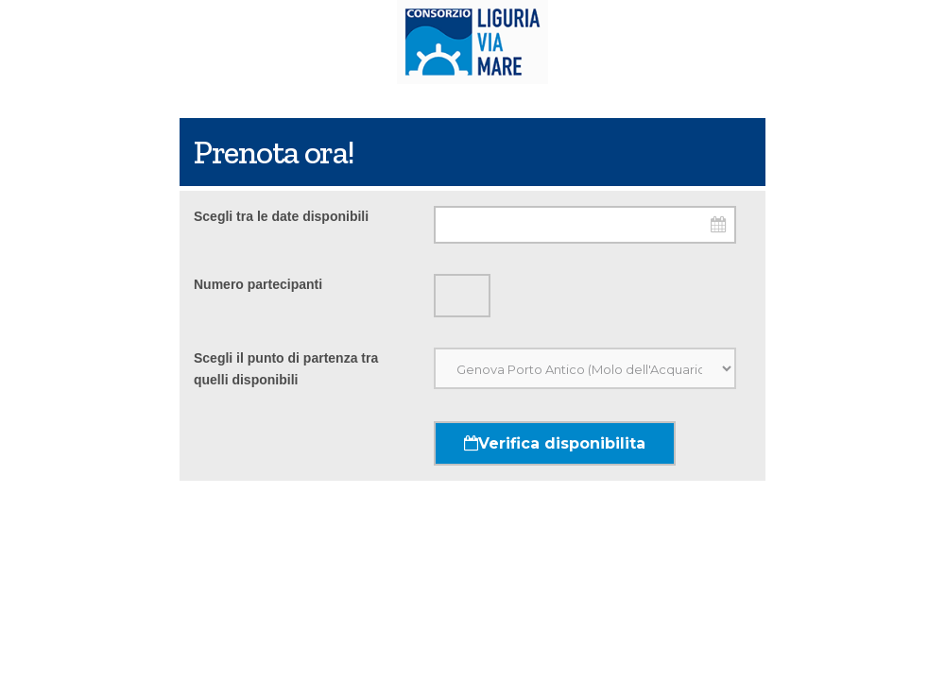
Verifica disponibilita (554, 443)
